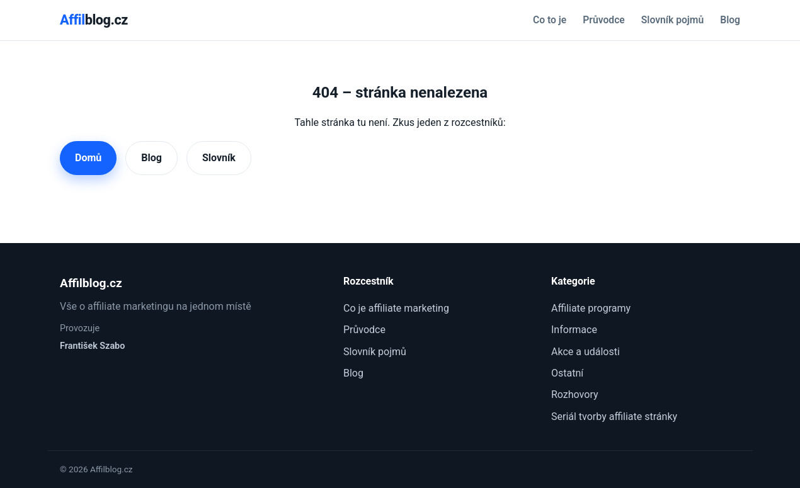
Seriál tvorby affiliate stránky (614, 417)
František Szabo (92, 346)
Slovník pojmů (672, 20)
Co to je (549, 20)
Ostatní (567, 373)
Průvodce (603, 20)
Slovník (219, 158)
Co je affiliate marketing (396, 308)
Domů (88, 158)
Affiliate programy (591, 308)
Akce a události (585, 352)
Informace (574, 330)
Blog (730, 20)
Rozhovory (574, 394)
